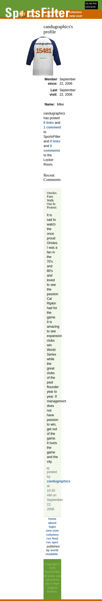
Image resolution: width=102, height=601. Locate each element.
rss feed (52, 538)
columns (75, 12)
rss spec (52, 542)
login (52, 526)
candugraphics (58, 481)
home (52, 518)
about (52, 522)
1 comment (52, 127)
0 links (49, 123)
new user (75, 15)
